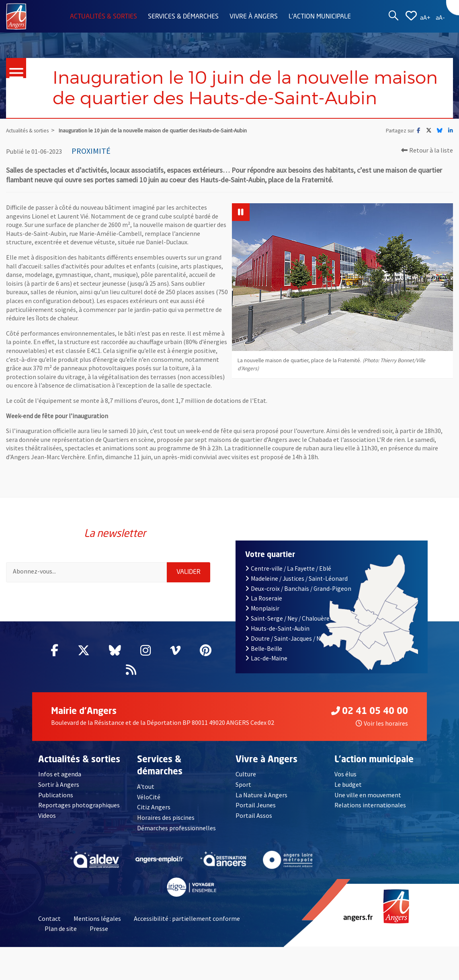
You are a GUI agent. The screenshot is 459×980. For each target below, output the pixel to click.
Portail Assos (254, 815)
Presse (99, 929)
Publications (55, 795)
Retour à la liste (427, 150)
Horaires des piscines (166, 817)
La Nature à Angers (261, 795)
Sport (243, 784)
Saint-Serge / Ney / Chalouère (287, 618)
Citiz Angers (153, 807)
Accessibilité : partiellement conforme (187, 918)
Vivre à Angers (254, 17)
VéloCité (148, 797)
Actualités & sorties (103, 17)
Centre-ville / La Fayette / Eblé (288, 568)
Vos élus (345, 774)
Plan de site (61, 929)
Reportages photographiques (79, 805)
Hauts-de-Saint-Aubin (277, 628)
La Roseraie (263, 598)
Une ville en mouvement (367, 795)
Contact (49, 918)
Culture (246, 774)
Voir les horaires (382, 723)
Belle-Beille (263, 648)
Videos (47, 815)
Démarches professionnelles (176, 828)
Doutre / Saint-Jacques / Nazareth (293, 638)
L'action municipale (320, 17)
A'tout (145, 786)
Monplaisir (262, 608)
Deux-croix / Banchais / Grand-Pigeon (298, 588)
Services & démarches (183, 17)
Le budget (348, 784)
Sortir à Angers (58, 784)
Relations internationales (370, 805)
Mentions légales (97, 918)
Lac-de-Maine (266, 658)
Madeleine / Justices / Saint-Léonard (296, 578)
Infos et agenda (60, 774)
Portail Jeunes (255, 805)
